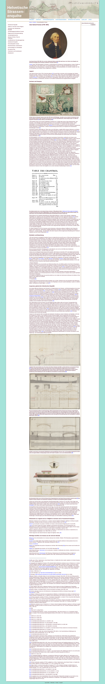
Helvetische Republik (12, 24)
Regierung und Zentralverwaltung (15, 33)
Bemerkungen (42, 553)
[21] (42, 297)
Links (90, 19)
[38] (64, 545)
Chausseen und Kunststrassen (15, 51)
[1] (57, 62)
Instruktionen (35, 543)
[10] (55, 139)
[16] (35, 278)
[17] (49, 283)
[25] (74, 326)
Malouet (50, 125)
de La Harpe (41, 258)
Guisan (30, 64)
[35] (60, 532)
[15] (63, 266)
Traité (30, 525)
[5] (52, 119)
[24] (71, 311)
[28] (66, 371)
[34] (65, 522)
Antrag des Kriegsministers (34, 295)
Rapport (31, 545)
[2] (52, 73)
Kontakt (57, 682)
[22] (53, 300)
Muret (30, 258)
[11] (71, 165)
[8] (39, 135)
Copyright (61, 682)
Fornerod (61, 258)
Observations (42, 550)
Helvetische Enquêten (13, 41)
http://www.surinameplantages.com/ (47, 572)
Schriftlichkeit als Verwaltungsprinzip (16, 40)
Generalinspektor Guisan (13, 43)
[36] (33, 539)
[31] (77, 498)
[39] (58, 548)
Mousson (51, 258)
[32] (58, 504)
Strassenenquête (48, 19)
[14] (48, 247)
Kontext (38, 19)
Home (30, 22)
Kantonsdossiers (61, 19)
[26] (42, 331)
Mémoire (31, 523)
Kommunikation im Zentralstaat (15, 47)
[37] (58, 542)
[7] (77, 130)
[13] (47, 232)
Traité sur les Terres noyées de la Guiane (70, 211)
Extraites (31, 540)
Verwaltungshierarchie (13, 35)
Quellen (84, 19)
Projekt (31, 19)
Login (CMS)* (47, 682)
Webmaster (52, 682)
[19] (53, 292)
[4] (38, 119)
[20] (76, 294)
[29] (38, 415)
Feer (44, 290)
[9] (64, 138)
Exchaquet (31, 505)
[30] (72, 452)
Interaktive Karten (74, 19)
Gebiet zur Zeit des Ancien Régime (15, 26)
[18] (59, 289)
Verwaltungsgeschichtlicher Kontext (16, 31)
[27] (30, 368)
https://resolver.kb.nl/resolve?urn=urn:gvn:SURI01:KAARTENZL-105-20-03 (50, 574)
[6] (39, 127)
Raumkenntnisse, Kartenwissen (15, 45)
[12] (73, 216)
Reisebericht (10, 53)
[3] (51, 76)
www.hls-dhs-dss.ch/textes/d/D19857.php (47, 566)
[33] (73, 515)
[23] (48, 308)
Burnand (35, 77)
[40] (74, 554)
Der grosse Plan (11, 49)
